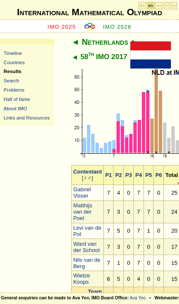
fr (166, 5)
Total (171, 175)
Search (11, 80)
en (150, 5)
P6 (158, 175)
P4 (138, 175)
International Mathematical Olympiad (89, 12)
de (142, 5)
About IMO (15, 108)
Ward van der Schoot (86, 247)
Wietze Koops (81, 278)
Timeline (13, 53)
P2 (118, 175)
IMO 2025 (62, 27)
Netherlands (105, 41)
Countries (14, 62)
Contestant (87, 171)
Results (13, 71)
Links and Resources (27, 117)
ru (174, 5)
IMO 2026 (117, 27)
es (159, 5)
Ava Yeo (138, 298)
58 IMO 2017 (103, 57)
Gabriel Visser (82, 192)
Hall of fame (17, 99)
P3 (128, 175)
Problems (14, 89)
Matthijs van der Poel (82, 211)
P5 (148, 175)
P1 (108, 175)
